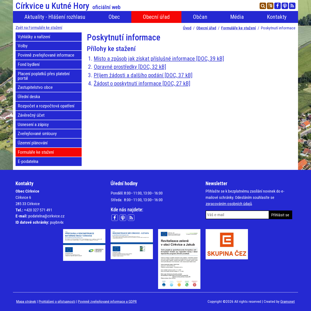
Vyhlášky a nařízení (34, 36)
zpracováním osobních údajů (229, 203)
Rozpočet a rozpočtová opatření (46, 105)
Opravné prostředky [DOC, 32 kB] (130, 67)
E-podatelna (28, 161)
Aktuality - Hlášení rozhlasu (54, 17)
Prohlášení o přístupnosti (57, 301)
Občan (200, 17)
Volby (23, 45)
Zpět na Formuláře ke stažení (39, 27)
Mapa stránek (26, 301)
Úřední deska (29, 96)
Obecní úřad (156, 17)
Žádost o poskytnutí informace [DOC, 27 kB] (142, 83)
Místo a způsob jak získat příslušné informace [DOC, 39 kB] (159, 58)
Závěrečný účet (31, 115)
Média (237, 17)
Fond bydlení (29, 64)
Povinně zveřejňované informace (46, 55)
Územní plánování (33, 142)
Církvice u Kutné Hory (68, 6)
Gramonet (287, 301)
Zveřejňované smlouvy (37, 133)
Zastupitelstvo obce (35, 87)
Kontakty (277, 17)
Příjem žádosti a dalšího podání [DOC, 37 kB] (143, 75)
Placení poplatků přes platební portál (44, 76)
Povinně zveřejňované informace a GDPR (107, 301)
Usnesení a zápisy (33, 124)
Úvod (187, 28)
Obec (114, 17)
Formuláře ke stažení (238, 28)
